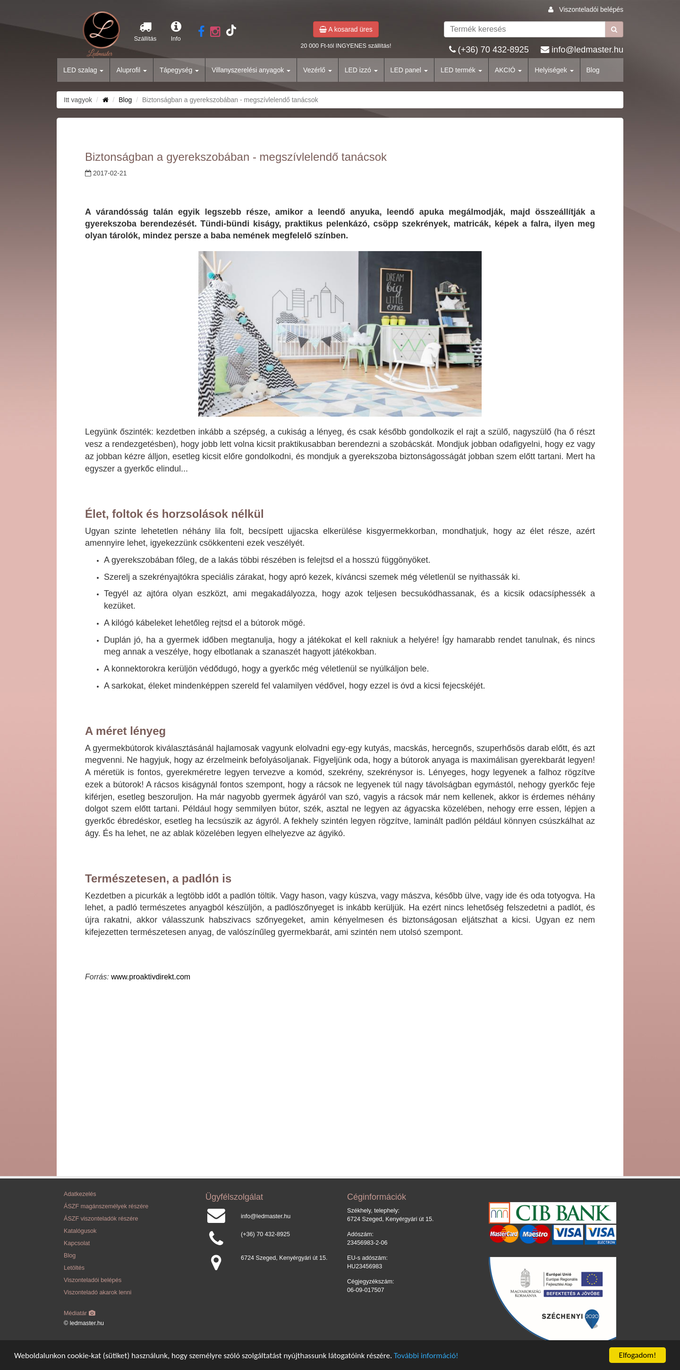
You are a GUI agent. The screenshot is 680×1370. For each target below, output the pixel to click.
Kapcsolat (77, 1243)
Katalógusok (80, 1231)
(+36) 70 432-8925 (493, 49)
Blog (593, 70)
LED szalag (83, 70)
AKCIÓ (508, 70)
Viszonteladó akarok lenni (97, 1292)
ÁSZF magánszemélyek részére (106, 1206)
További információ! (426, 1356)
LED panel (409, 70)
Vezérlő (317, 70)
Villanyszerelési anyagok (251, 70)
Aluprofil (131, 70)
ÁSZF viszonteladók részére (101, 1218)
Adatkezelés (80, 1194)
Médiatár (79, 1313)
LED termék (461, 70)
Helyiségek (554, 70)
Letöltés (74, 1268)
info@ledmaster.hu (587, 49)
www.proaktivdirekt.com (150, 977)
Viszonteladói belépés (591, 9)
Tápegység (179, 70)
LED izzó (361, 70)
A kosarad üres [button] (346, 29)
